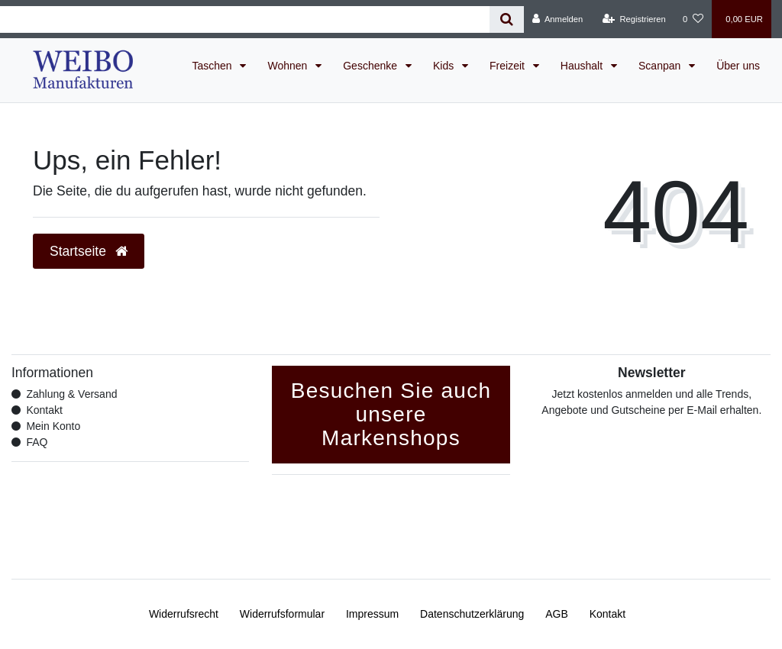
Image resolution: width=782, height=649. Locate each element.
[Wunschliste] (693, 19)
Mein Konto (53, 426)
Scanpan (660, 66)
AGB (556, 614)
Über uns (738, 66)
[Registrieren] (634, 19)
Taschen (213, 66)
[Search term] (245, 19)
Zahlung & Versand (71, 394)
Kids (445, 66)
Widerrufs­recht (183, 614)
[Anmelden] (558, 19)
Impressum (372, 614)
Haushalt (583, 66)
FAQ (36, 442)
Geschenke (371, 66)
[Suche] (507, 19)
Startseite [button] (89, 251)
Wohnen (288, 66)
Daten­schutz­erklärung (472, 614)
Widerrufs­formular (282, 614)
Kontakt (44, 410)
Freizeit (509, 66)
